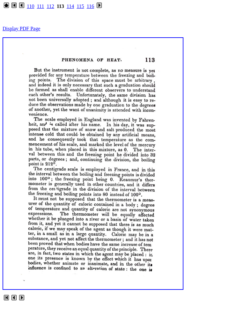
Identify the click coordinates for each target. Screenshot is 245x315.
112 (50, 6)
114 (70, 6)
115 (80, 6)
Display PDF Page (21, 28)
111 (40, 6)
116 (90, 6)
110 (30, 6)
